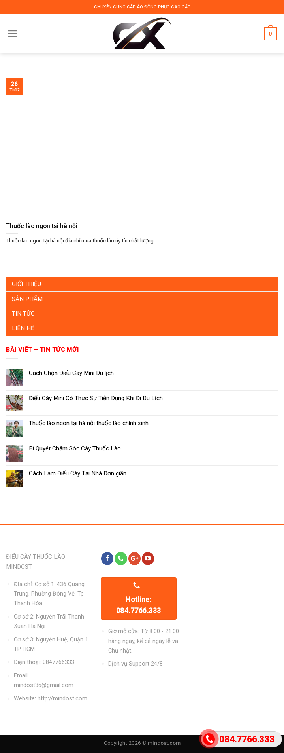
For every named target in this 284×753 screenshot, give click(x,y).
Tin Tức (23, 313)
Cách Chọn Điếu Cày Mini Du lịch (71, 372)
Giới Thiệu (26, 284)
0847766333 (58, 662)
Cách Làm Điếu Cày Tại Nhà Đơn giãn (77, 473)
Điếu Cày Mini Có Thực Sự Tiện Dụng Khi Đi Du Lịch (96, 398)
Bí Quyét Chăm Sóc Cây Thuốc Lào (75, 448)
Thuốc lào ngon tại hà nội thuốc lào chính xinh (89, 423)
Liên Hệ (23, 328)
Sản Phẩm (27, 299)
